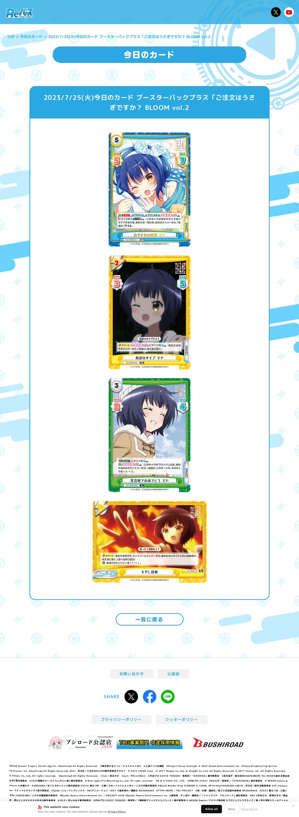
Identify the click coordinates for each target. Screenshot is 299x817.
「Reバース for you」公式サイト (19, 13)
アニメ (109, 12)
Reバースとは (81, 12)
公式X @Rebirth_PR (276, 12)
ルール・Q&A (218, 12)
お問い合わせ (131, 673)
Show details (249, 809)
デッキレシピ (252, 12)
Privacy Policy (116, 812)
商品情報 (154, 12)
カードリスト (183, 12)
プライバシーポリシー (121, 719)
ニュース (51, 12)
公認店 (173, 673)
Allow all (211, 809)
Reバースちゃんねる (289, 12)
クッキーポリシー (181, 719)
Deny (231, 809)
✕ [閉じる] (293, 806)
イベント (130, 12)
